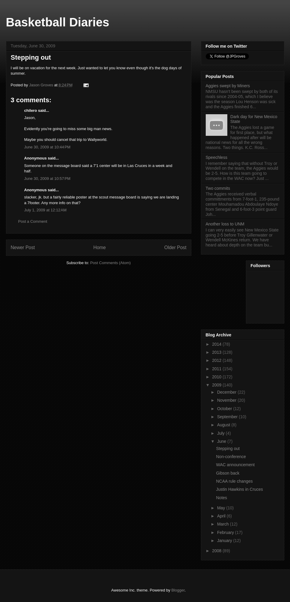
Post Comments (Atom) (110, 263)
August (224, 424)
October (225, 408)
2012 (217, 360)
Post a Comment (32, 221)
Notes (221, 497)
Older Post (175, 247)
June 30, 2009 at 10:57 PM (47, 178)
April (222, 516)
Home (99, 247)
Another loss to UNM (225, 224)
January (225, 540)
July (221, 433)
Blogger (177, 590)
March (223, 524)
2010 (217, 376)
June (222, 441)
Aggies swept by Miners (228, 85)
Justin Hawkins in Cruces (239, 489)
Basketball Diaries (57, 22)
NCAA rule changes (234, 481)
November (227, 400)
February (226, 532)
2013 (217, 352)
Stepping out (228, 448)
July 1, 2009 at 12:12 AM (45, 210)
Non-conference (231, 456)
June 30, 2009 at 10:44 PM (47, 147)
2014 (217, 344)
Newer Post (23, 247)
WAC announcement (235, 464)
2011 (217, 368)
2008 (217, 550)
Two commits (218, 188)
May (221, 507)
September (228, 416)
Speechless (216, 157)
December (227, 392)
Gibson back (227, 473)
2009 (217, 385)
